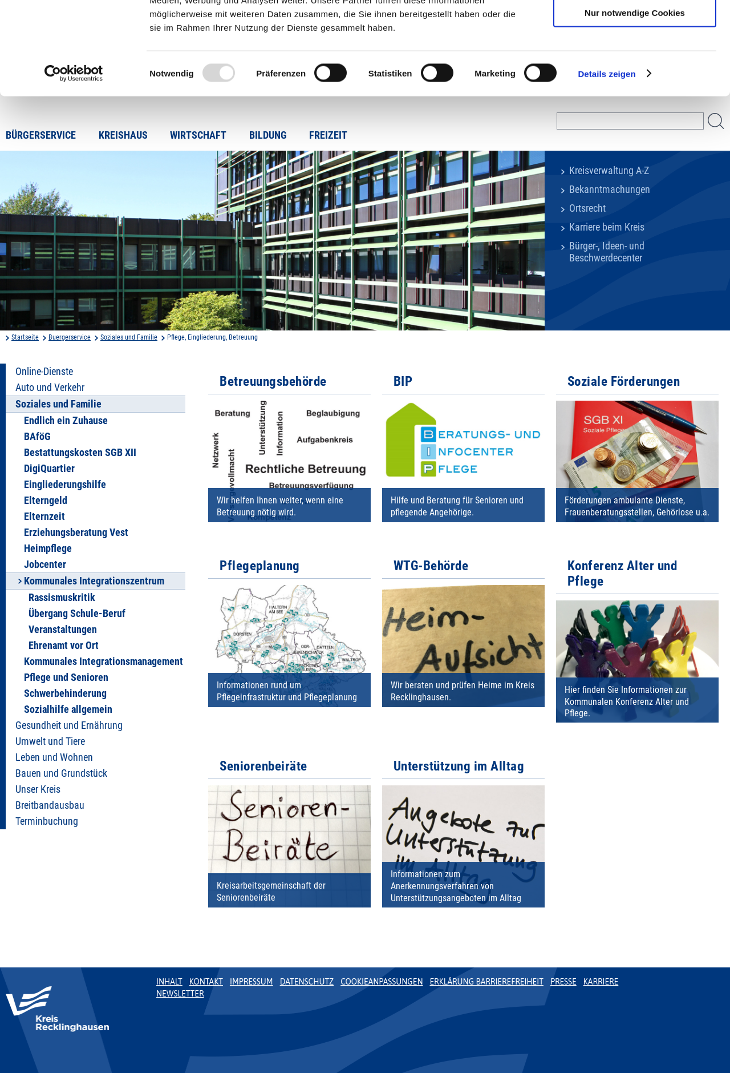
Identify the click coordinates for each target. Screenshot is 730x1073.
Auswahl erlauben (634, 62)
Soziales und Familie (128, 337)
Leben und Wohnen (54, 757)
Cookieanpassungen (381, 981)
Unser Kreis (37, 789)
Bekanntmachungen (609, 189)
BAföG (37, 436)
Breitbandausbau (49, 805)
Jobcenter (45, 564)
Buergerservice (69, 337)
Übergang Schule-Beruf (77, 613)
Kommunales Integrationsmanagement (103, 661)
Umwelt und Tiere (50, 741)
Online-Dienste (44, 371)
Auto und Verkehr (49, 387)
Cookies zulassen (635, 28)
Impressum (251, 981)
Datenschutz (307, 981)
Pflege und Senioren (66, 677)
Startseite (25, 337)
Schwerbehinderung (65, 693)
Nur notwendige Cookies (635, 95)
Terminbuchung (46, 821)
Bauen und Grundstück (61, 773)
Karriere (601, 981)
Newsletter (180, 993)
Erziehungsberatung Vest (76, 532)
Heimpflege (48, 548)
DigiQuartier (49, 468)
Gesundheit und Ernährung (69, 725)
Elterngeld (45, 500)
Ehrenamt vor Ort (64, 645)
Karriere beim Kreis (606, 227)
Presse (563, 981)
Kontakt (206, 981)
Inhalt (169, 981)
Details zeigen (606, 156)
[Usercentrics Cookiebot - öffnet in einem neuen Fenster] (74, 156)
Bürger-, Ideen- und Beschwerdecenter (606, 252)
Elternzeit (44, 516)
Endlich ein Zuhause (66, 420)
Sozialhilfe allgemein (68, 709)
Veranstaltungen (63, 629)
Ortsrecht (587, 208)
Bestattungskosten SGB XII (80, 452)
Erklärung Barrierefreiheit (486, 981)
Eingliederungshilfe (65, 484)
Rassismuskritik (62, 597)
